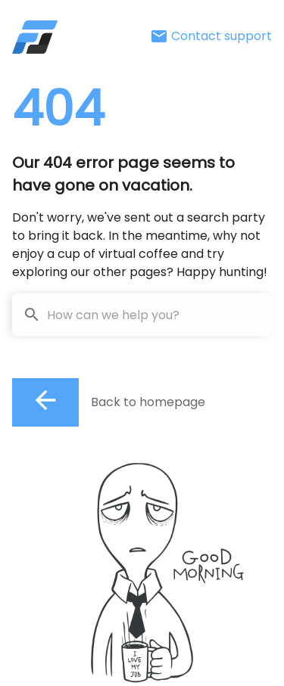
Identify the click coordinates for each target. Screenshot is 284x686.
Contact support (211, 36)
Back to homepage (148, 402)
